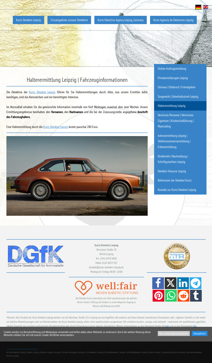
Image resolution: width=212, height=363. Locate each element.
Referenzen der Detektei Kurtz (174, 180)
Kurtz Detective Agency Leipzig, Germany (120, 20)
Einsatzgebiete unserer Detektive (69, 20)
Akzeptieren (199, 333)
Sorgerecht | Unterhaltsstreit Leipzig (178, 96)
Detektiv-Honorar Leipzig (172, 171)
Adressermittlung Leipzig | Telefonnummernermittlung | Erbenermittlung (174, 141)
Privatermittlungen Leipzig (173, 78)
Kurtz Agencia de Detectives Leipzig (173, 20)
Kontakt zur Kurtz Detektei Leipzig (177, 190)
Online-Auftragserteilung (172, 68)
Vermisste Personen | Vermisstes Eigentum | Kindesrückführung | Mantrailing (176, 120)
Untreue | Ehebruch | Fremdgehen (177, 87)
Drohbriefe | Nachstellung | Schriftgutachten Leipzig (173, 159)
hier (167, 326)
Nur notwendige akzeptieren (174, 333)
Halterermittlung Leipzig (171, 106)
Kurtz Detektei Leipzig (28, 20)
